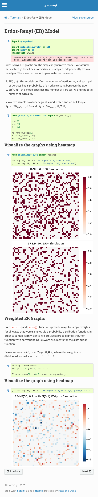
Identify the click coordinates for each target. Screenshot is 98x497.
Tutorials (15, 17)
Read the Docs (67, 490)
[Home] (5, 17)
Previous (13, 471)
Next (86, 471)
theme (39, 490)
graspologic (51, 5)
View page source (83, 17)
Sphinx (21, 490)
